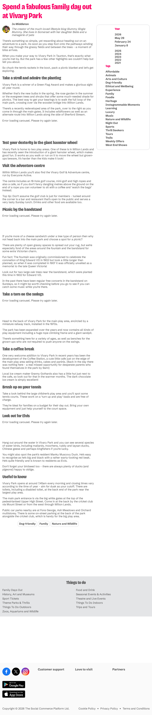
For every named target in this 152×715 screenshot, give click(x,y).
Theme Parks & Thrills (16, 602)
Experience (113, 90)
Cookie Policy (87, 708)
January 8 (121, 45)
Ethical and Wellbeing (119, 86)
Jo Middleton (20, 24)
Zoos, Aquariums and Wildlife (20, 611)
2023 (118, 57)
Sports (110, 126)
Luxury (110, 112)
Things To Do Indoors (89, 602)
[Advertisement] (76, 553)
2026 (118, 34)
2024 (118, 54)
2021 (118, 62)
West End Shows (116, 145)
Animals (111, 75)
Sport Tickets (10, 598)
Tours (109, 134)
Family (43, 523)
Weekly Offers (115, 141)
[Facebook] (6, 672)
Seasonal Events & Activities (93, 594)
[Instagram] (25, 672)
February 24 (123, 41)
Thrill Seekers (115, 130)
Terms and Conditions (136, 708)
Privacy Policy (109, 708)
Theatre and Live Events (91, 598)
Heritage (111, 101)
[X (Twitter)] (16, 672)
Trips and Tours (85, 607)
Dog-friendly (27, 523)
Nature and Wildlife (64, 523)
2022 (118, 60)
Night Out (112, 123)
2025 (118, 50)
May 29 (119, 38)
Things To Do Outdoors (16, 607)
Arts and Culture (116, 79)
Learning (111, 108)
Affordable (112, 71)
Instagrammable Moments (123, 104)
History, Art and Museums (18, 594)
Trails (109, 137)
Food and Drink (85, 590)
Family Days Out (12, 590)
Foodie (110, 97)
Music (109, 115)
